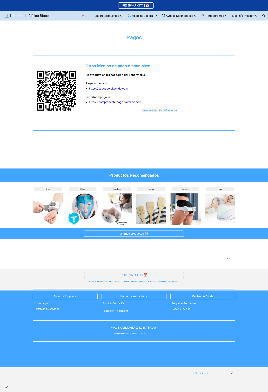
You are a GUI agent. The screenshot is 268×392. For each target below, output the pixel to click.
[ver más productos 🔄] (133, 233)
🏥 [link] (84, 15)
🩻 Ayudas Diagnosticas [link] (177, 15)
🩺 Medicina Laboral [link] (140, 15)
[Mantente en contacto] (134, 296)
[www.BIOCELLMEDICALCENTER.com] (134, 327)
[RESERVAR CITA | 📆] (133, 275)
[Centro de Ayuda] (203, 296)
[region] (134, 5)
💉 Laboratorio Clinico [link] (104, 15)
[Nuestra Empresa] (65, 296)
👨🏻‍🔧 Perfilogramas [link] (212, 15)
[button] (264, 16)
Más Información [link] (243, 15)
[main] (134, 37)
